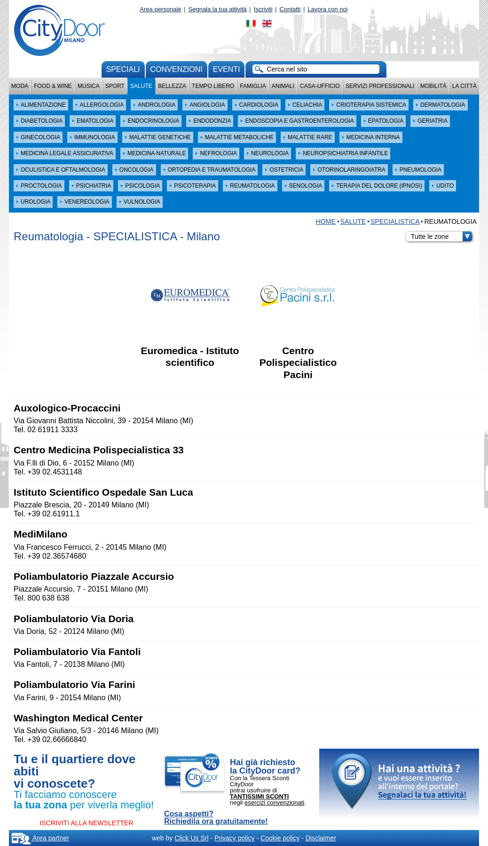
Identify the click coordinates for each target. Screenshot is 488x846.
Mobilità (433, 86)
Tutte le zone (441, 236)
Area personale (160, 9)
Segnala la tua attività (218, 9)
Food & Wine (53, 86)
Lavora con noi (327, 9)
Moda (19, 86)
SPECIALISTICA (394, 221)
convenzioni (176, 69)
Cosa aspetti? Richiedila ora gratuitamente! (216, 817)
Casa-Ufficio (320, 86)
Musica (89, 86)
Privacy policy (234, 838)
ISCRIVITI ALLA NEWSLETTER (86, 823)
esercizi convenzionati (274, 802)
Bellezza (172, 86)
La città (464, 86)
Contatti (290, 9)
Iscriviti (263, 9)
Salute (141, 86)
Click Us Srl (191, 838)
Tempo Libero (213, 86)
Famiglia (253, 86)
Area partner (40, 838)
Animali (283, 86)
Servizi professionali (380, 86)
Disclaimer (321, 838)
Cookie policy (279, 838)
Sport (115, 86)
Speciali (123, 69)
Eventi (226, 69)
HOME (326, 221)
